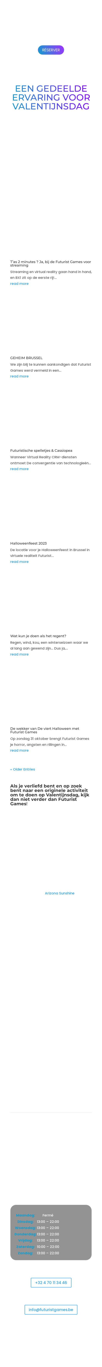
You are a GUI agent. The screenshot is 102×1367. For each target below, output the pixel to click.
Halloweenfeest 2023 (28, 543)
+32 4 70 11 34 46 (51, 1282)
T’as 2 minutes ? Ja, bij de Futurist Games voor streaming (50, 263)
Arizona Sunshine (60, 893)
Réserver (51, 50)
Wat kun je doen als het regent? (38, 636)
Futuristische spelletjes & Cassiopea (41, 450)
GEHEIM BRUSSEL (26, 358)
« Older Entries (22, 769)
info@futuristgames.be (51, 1309)
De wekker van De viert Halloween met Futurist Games (44, 730)
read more (19, 283)
